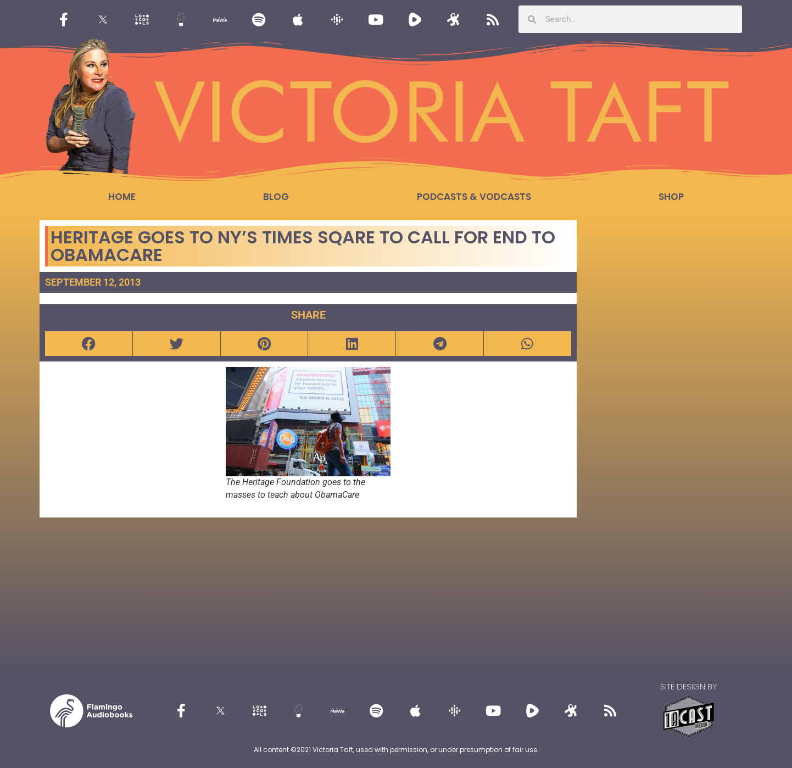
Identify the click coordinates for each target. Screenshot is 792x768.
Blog (276, 196)
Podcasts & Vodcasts (474, 196)
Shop (671, 196)
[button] (88, 343)
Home (122, 196)
